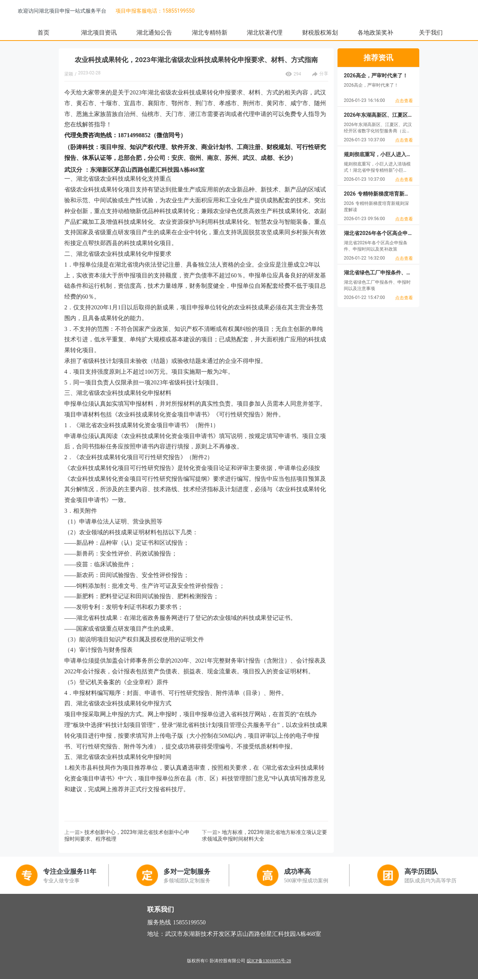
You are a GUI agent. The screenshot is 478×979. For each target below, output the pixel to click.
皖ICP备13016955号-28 (269, 960)
